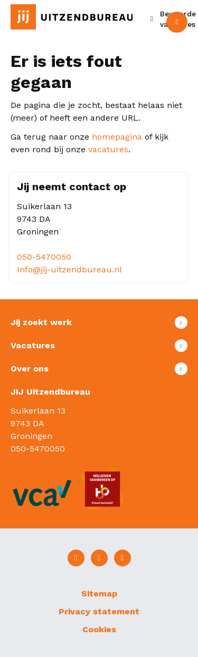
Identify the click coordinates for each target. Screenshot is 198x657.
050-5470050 (44, 257)
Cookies (99, 629)
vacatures (108, 149)
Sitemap (99, 594)
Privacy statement (99, 611)
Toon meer (99, 322)
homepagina (117, 137)
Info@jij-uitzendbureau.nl (69, 269)
